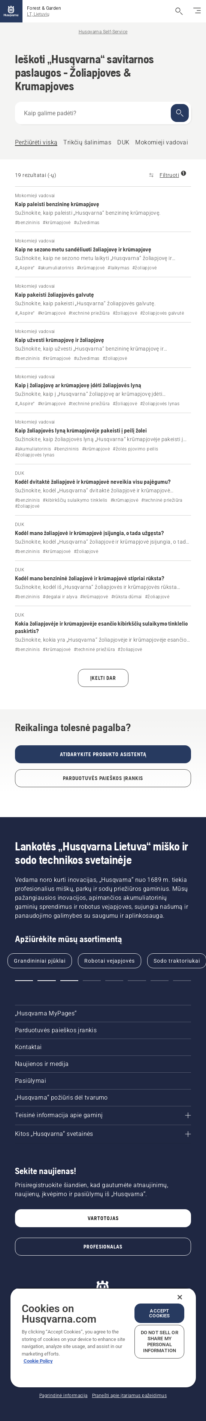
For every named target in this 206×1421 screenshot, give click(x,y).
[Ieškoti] (180, 113)
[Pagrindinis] (11, 11)
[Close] (180, 1297)
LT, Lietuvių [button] (38, 14)
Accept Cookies (159, 1313)
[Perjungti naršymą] (197, 11)
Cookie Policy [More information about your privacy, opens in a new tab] (38, 1361)
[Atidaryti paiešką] (179, 11)
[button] (24, 980)
